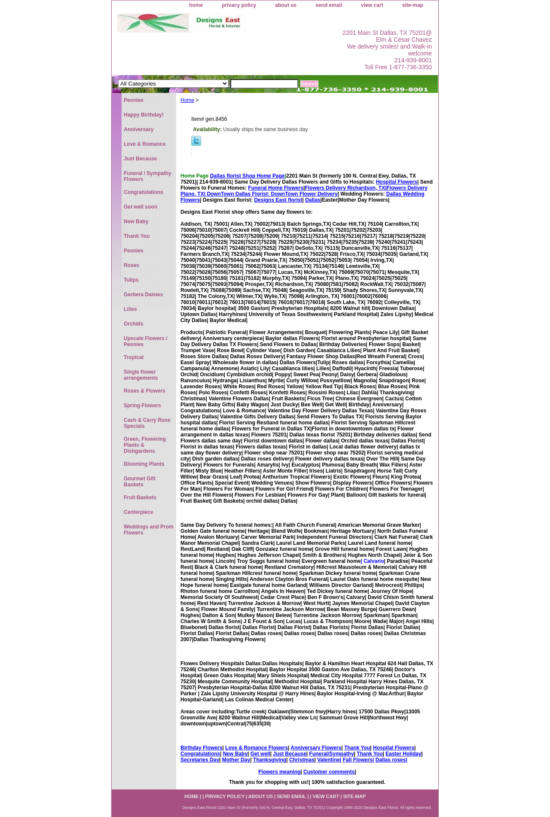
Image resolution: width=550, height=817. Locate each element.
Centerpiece (138, 512)
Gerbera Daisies (143, 295)
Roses (131, 265)
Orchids (133, 324)
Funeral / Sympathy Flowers (147, 176)
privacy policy (239, 5)
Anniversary (138, 129)
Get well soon (140, 207)
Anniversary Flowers (315, 748)
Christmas (302, 760)
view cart (372, 5)
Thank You (357, 748)
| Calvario (372, 561)
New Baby (235, 754)
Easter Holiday (403, 754)
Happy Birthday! (144, 115)
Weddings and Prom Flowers (149, 530)
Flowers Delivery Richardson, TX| (345, 188)
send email (328, 5)
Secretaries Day (199, 760)
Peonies (134, 100)
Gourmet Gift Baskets (140, 482)
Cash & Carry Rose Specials (147, 423)
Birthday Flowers (201, 748)
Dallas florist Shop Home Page (247, 176)
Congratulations (200, 754)
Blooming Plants (144, 464)
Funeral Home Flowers (275, 188)
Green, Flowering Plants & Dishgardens (145, 445)
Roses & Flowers (144, 391)
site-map (412, 5)
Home (187, 100)
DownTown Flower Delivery (304, 194)
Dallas (312, 200)
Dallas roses (391, 760)
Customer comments (328, 772)
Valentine (328, 760)
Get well (260, 754)
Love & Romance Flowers (256, 748)
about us (285, 5)
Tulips (131, 280)
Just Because (289, 754)
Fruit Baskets (140, 497)
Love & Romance (144, 144)
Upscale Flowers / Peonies (145, 341)
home (196, 5)
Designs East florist (278, 200)
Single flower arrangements (141, 375)
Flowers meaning (279, 772)
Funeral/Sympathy (331, 754)
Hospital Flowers (396, 182)
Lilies (130, 309)
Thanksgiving (269, 760)
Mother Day (236, 760)
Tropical (134, 357)
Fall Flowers (358, 760)
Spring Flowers (142, 405)
